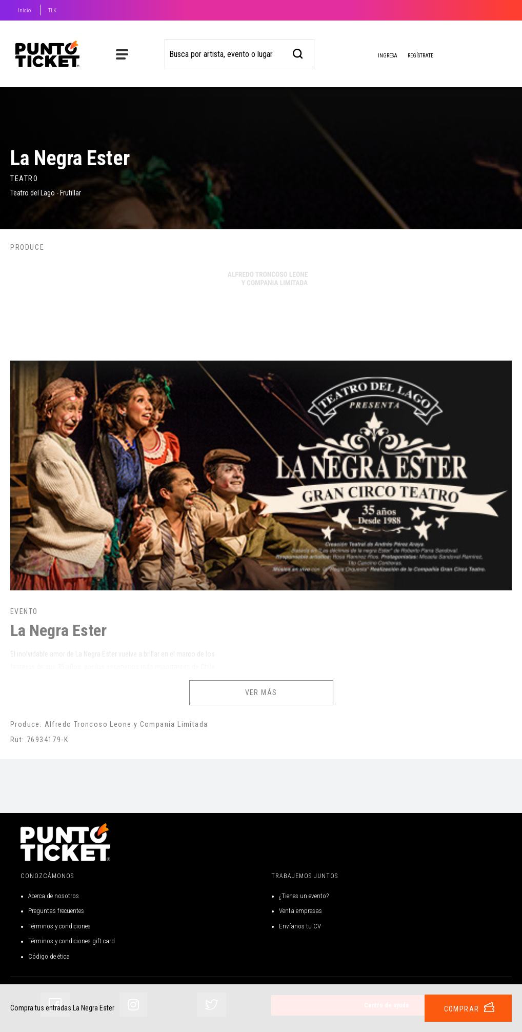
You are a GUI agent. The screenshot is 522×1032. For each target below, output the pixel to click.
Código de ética (49, 956)
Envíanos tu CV (300, 926)
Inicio (24, 10)
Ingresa (379, 56)
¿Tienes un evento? (304, 896)
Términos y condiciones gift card (71, 941)
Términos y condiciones (59, 926)
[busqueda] (298, 52)
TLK (52, 10)
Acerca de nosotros (53, 896)
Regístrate (420, 55)
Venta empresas (300, 911)
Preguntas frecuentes (56, 911)
